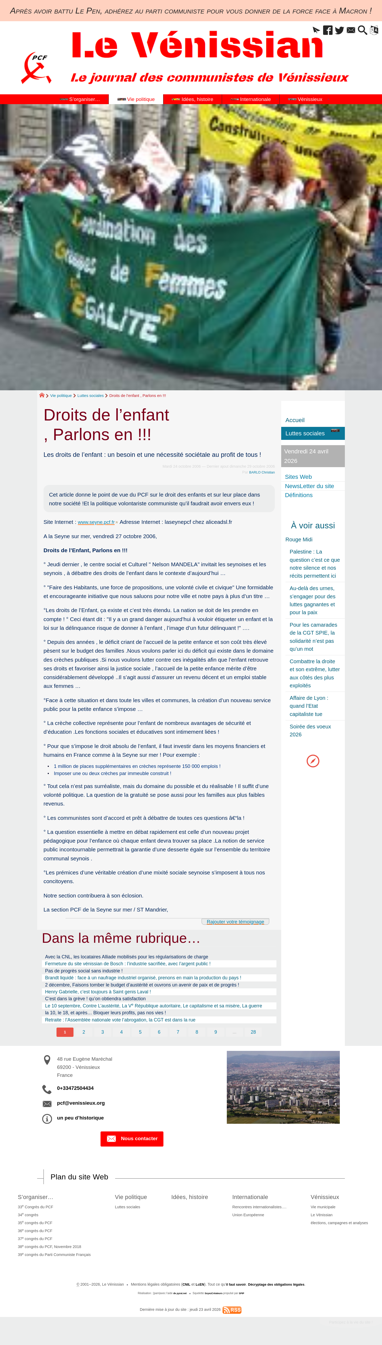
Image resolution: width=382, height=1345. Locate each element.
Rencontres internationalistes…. (262, 1210)
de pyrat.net (178, 1296)
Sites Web (298, 477)
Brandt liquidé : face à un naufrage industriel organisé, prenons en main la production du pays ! (143, 979)
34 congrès (27, 1217)
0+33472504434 (75, 1090)
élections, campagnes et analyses (340, 1226)
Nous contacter (132, 1141)
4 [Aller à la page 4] (121, 1034)
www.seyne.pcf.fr (98, 522)
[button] (306, 30)
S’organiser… (37, 1199)
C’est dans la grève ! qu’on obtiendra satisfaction (95, 1000)
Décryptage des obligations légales (279, 1287)
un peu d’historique (80, 1120)
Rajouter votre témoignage (230, 923)
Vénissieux (328, 1199)
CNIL (180, 1287)
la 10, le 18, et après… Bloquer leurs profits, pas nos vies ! (105, 1014)
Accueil (295, 420)
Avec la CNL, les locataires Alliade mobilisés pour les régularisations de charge (126, 958)
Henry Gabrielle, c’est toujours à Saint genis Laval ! (98, 993)
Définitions (299, 495)
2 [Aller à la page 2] (82, 1034)
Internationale (255, 1199)
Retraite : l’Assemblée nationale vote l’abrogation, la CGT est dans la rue (120, 1021)
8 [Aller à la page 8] (197, 1034)
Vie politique (61, 395)
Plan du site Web (83, 1179)
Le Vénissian (322, 1218)
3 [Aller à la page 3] (102, 1034)
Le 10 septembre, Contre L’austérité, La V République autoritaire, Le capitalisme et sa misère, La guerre (153, 1007)
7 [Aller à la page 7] (178, 1034)
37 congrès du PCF (34, 1241)
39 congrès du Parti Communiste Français (53, 1257)
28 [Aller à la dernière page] (254, 1034)
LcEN (195, 1287)
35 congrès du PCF (34, 1225)
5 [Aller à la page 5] (140, 1034)
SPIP (244, 1296)
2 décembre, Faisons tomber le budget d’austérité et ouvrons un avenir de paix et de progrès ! (142, 986)
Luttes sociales (90, 395)
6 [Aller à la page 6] (159, 1034)
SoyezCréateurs (214, 1296)
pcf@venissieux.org (81, 1105)
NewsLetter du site (310, 486)
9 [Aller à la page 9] (216, 1034)
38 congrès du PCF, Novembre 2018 (48, 1249)
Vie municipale (324, 1210)
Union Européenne (251, 1218)
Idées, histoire (192, 1199)
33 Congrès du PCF (34, 1209)
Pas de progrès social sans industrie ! (84, 972)
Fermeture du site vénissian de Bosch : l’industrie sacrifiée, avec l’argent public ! (128, 965)
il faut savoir (233, 1287)
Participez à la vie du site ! (346, 1326)
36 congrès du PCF (34, 1233)
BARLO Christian (260, 472)
